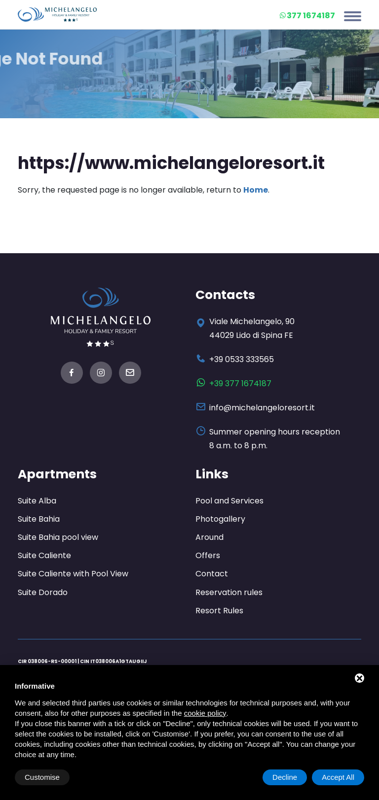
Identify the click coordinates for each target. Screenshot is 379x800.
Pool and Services (229, 500)
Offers (207, 555)
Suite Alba (37, 500)
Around (209, 537)
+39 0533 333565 (241, 359)
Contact (211, 573)
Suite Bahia (39, 519)
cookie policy (205, 713)
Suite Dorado (43, 592)
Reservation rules (229, 592)
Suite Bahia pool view (58, 537)
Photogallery (220, 519)
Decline (284, 777)
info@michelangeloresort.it (262, 407)
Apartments (57, 474)
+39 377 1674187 (240, 383)
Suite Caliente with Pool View (73, 573)
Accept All (338, 777)
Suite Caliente (44, 555)
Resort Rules (219, 610)
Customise (42, 777)
